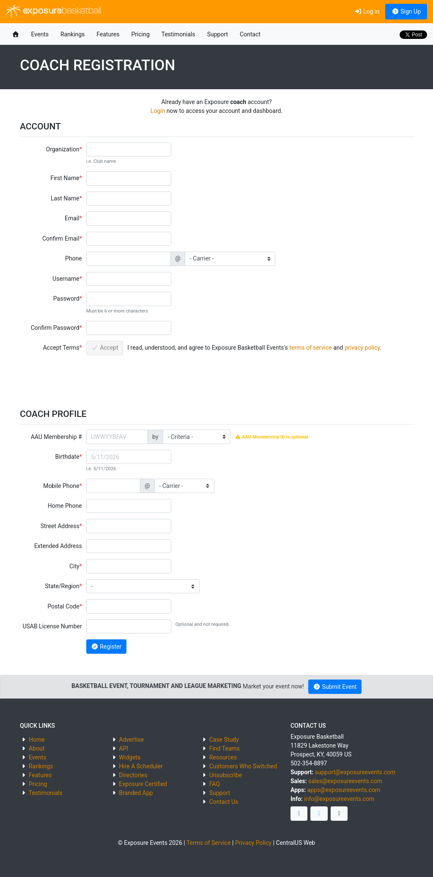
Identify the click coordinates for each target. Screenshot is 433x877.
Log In (366, 11)
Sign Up (406, 11)
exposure (53, 11)
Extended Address (58, 546)
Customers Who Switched (243, 766)
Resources (223, 757)
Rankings (72, 34)
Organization (62, 149)
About (36, 748)
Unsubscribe (225, 775)
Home (37, 739)
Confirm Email (60, 238)
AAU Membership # (56, 436)
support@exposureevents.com (355, 772)
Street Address (60, 526)
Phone (73, 258)
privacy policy (362, 347)
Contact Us (223, 801)
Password (66, 298)
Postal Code (63, 606)
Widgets (129, 757)
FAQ (214, 784)
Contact (250, 34)
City (74, 566)
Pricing (140, 34)
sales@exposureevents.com (345, 781)
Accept (104, 347)
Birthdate (67, 456)
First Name (64, 178)
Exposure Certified (143, 784)
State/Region (62, 586)
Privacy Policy (253, 842)
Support (217, 34)
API (123, 748)
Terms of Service (208, 842)
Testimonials (178, 34)
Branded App (136, 792)
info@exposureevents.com (339, 798)
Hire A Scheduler (140, 766)
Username (65, 278)
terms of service (310, 347)
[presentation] (150, 377)
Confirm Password (55, 327)
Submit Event (335, 686)
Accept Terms (61, 347)
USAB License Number (52, 626)
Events (40, 34)
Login (158, 110)
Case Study (224, 739)
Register (106, 646)
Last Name (65, 198)
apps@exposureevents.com (344, 790)
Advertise (131, 739)
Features (107, 34)
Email (72, 218)
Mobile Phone (61, 485)
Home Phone (65, 505)
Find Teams (224, 748)
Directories (133, 775)
